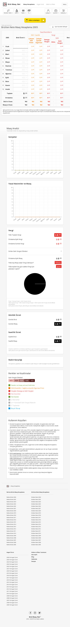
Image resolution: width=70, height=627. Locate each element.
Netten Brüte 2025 (11, 499)
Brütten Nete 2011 (36, 531)
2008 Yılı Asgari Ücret (12, 598)
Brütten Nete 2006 (36, 542)
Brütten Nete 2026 (36, 497)
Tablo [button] (23, 11)
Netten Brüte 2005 (11, 544)
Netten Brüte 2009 (11, 535)
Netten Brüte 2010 (11, 533)
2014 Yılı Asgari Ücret (12, 584)
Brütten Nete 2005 (36, 544)
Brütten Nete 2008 (36, 538)
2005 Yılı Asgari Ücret (12, 605)
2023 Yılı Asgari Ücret (12, 564)
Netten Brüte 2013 (11, 526)
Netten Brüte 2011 (11, 531)
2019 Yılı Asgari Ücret (12, 573)
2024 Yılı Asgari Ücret (12, 562)
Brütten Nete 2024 (36, 502)
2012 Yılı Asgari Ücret (12, 589)
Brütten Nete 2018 (36, 515)
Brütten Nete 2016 (36, 520)
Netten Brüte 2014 (11, 524)
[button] (17, 11)
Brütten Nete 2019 (36, 513)
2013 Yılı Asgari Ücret (12, 587)
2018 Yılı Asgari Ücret (12, 575)
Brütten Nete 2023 (36, 504)
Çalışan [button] (48, 11)
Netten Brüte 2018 (11, 515)
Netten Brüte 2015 (11, 522)
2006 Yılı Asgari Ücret (12, 602)
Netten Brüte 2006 (11, 542)
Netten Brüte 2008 (11, 538)
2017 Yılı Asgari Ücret (12, 578)
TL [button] (29, 11)
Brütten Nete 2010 (36, 533)
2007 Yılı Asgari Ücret (12, 600)
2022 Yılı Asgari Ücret (12, 566)
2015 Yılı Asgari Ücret (12, 582)
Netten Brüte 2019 (11, 513)
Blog (32, 557)
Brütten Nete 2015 (36, 522)
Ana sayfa (34, 554)
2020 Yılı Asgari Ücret (12, 571)
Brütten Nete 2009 (36, 535)
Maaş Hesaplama (29, 4)
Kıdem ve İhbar (50, 4)
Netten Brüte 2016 (11, 520)
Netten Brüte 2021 (11, 508)
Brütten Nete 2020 (36, 511)
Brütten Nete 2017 (36, 517)
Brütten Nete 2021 (36, 508)
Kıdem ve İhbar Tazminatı (38, 552)
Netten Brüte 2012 (11, 529)
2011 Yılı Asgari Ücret (12, 591)
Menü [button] (64, 4)
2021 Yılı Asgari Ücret (12, 568)
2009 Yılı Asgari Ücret (12, 596)
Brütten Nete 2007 (36, 540)
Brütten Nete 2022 (36, 506)
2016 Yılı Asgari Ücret (12, 580)
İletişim (33, 561)
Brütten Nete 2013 (36, 526)
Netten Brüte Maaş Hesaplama (15, 492)
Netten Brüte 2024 (11, 502)
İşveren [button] (55, 11)
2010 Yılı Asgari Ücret (12, 593)
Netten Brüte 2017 (11, 517)
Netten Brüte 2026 (11, 497)
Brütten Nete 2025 (36, 499)
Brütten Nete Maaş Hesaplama (40, 492)
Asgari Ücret (40, 4)
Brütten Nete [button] (8, 11)
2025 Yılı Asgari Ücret (12, 559)
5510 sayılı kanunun (15, 453)
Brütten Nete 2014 (36, 524)
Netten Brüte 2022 (11, 506)
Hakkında (34, 559)
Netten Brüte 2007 (11, 540)
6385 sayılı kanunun (15, 458)
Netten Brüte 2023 (11, 504)
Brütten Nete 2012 (36, 529)
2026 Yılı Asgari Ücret (12, 557)
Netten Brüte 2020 (11, 511)
